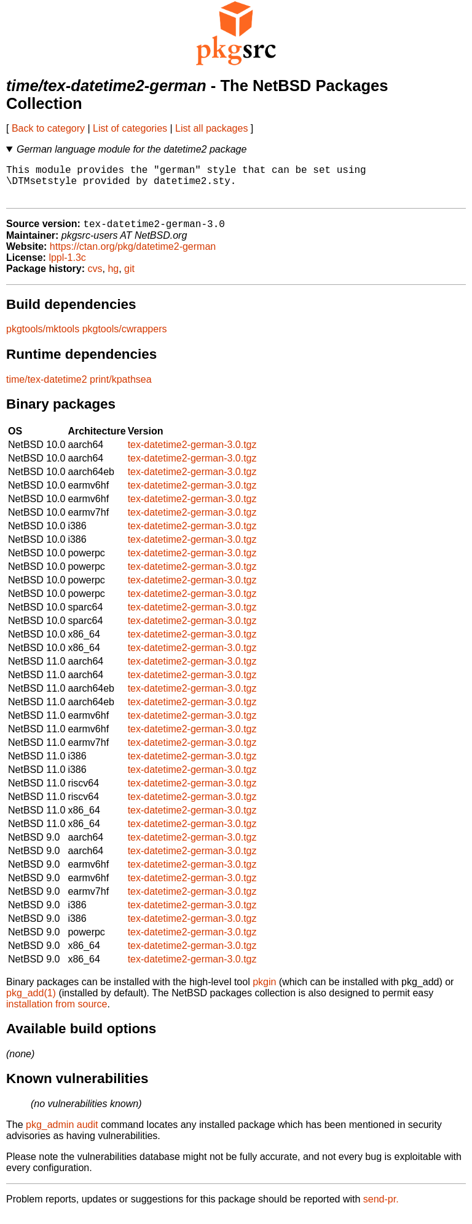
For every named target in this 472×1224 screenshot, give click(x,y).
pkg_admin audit (62, 1134)
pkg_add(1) (31, 1002)
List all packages (211, 128)
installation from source (57, 1013)
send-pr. (381, 1208)
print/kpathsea (121, 388)
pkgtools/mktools (42, 338)
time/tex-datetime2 (46, 388)
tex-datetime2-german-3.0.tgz (192, 454)
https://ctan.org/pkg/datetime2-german (133, 255)
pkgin (264, 991)
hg (113, 278)
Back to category (48, 128)
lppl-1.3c (67, 267)
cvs (95, 278)
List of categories (130, 128)
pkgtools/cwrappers (124, 338)
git (129, 278)
